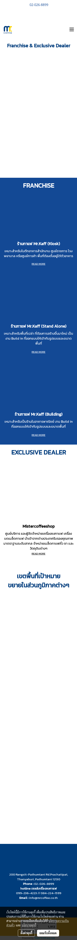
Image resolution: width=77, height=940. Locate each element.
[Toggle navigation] (71, 29)
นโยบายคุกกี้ (29, 925)
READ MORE (38, 352)
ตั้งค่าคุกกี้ (26, 933)
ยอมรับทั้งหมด (48, 933)
